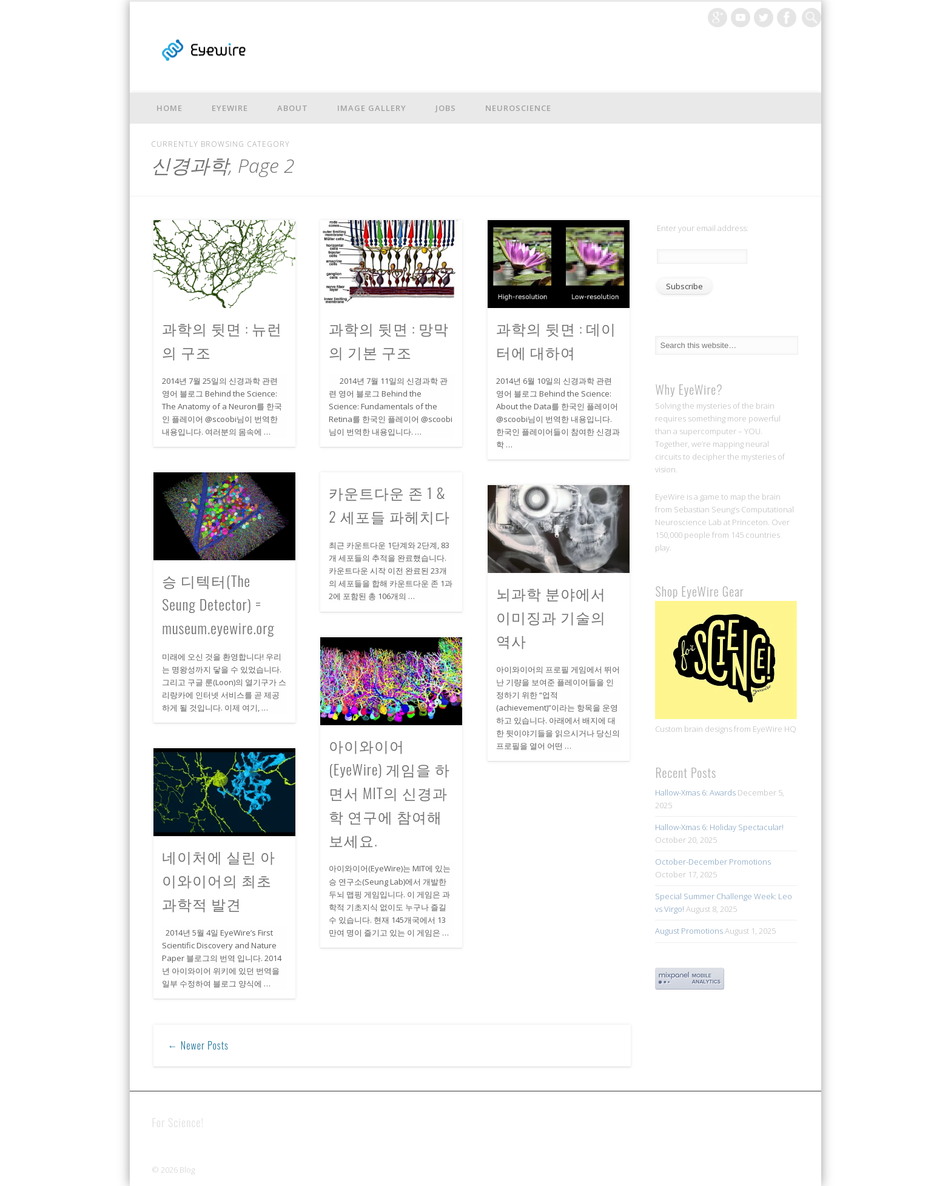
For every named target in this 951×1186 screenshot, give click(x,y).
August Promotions (689, 930)
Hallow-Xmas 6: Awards (695, 792)
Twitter (763, 17)
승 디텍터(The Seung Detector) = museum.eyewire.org (218, 603)
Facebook (786, 17)
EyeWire (230, 107)
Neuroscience (518, 107)
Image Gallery (371, 107)
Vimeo (740, 17)
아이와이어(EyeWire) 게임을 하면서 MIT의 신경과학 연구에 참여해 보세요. (389, 792)
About (292, 107)
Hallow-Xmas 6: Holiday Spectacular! (719, 827)
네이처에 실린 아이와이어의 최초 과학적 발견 (218, 879)
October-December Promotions (713, 861)
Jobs (445, 107)
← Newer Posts (198, 1045)
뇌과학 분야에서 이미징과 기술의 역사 (551, 616)
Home (169, 107)
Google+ (717, 17)
